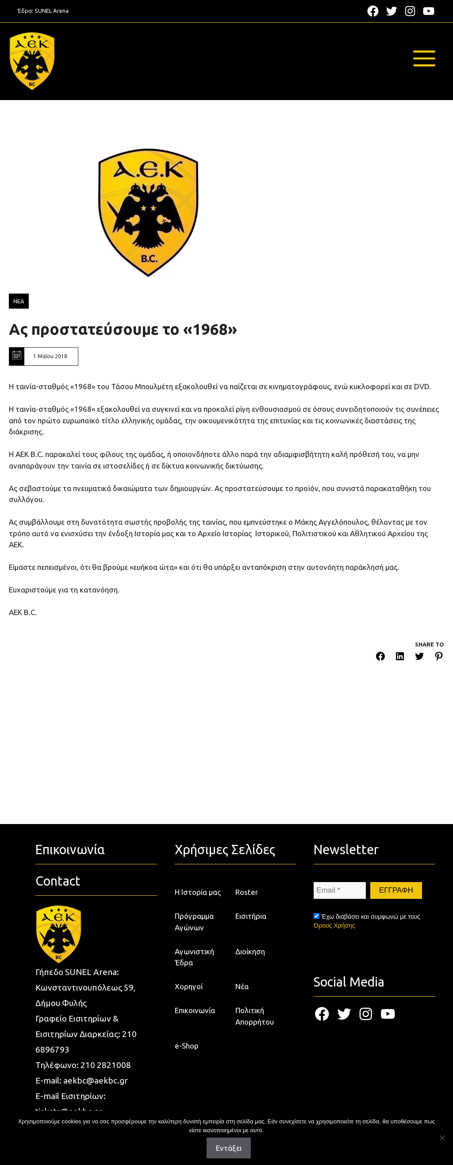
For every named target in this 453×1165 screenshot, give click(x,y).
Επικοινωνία (195, 1010)
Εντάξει (229, 1148)
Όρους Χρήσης (334, 925)
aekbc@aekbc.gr (95, 1080)
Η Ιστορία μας (198, 892)
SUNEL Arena (52, 11)
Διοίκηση (250, 951)
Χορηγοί (189, 986)
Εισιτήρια (250, 916)
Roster (246, 892)
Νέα (242, 986)
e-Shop (187, 1045)
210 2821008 (106, 1065)
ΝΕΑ (18, 301)
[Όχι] (442, 1137)
